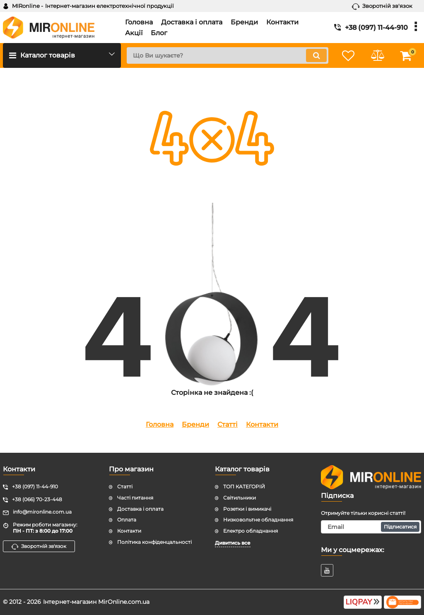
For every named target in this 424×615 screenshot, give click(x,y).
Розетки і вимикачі (247, 509)
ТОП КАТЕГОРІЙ (244, 486)
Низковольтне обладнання (258, 520)
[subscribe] (371, 526)
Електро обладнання (250, 531)
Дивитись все (233, 543)
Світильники (239, 498)
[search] (227, 55)
